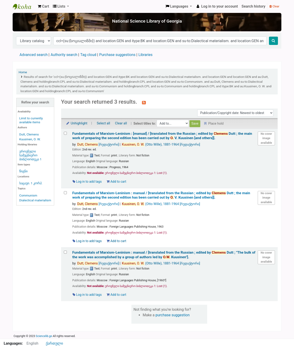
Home (23, 72)
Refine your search (35, 102)
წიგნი (23, 171)
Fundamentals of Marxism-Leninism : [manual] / (162, 136)
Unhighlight (77, 123)
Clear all (121, 123)
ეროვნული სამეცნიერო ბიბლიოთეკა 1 (30, 155)
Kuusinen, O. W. (30, 139)
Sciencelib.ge (44, 336)
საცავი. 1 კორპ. (30, 183)
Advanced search (34, 55)
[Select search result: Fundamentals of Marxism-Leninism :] (65, 133)
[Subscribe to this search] (144, 102)
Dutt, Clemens (29, 134)
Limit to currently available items (31, 120)
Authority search (64, 55)
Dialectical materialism (35, 200)
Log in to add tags (87, 181)
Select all (103, 123)
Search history (254, 6)
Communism (28, 195)
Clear (274, 6)
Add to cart (116, 181)
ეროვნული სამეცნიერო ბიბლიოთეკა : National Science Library (24, 6)
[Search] (273, 41)
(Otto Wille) (161, 145)
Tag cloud (88, 55)
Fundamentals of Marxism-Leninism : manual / (161, 195)
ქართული (54, 343)
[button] (43, 6)
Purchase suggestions (117, 55)
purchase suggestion (172, 315)
